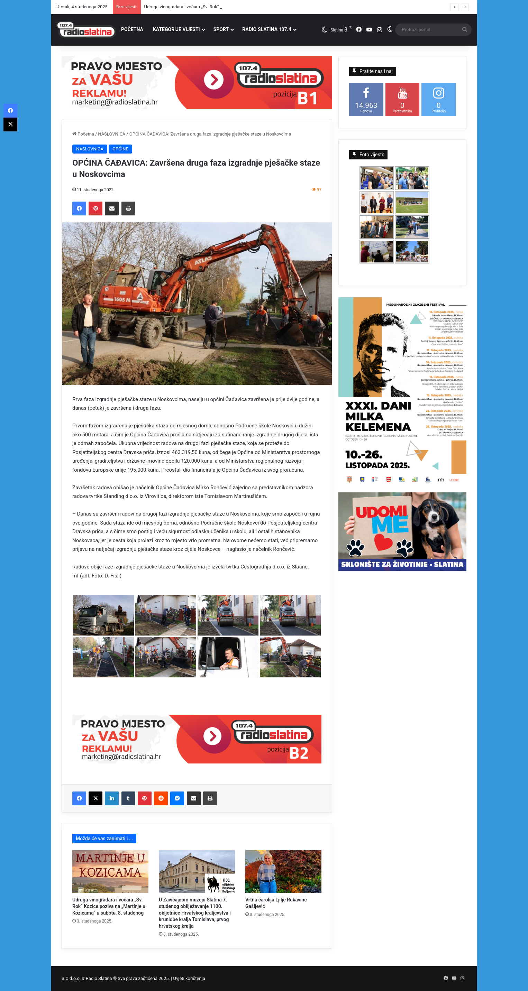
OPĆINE (120, 148)
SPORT (221, 29)
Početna (83, 134)
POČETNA (132, 29)
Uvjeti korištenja (189, 978)
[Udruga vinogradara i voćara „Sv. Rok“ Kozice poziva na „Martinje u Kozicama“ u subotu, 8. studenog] (110, 871)
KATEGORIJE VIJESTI (176, 29)
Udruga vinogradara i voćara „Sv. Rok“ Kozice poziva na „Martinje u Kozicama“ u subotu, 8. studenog (108, 906)
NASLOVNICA (111, 134)
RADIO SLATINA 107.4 (266, 29)
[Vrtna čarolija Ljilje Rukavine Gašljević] (283, 871)
